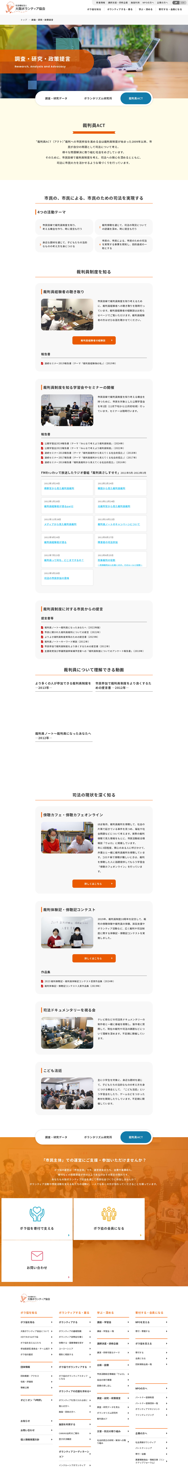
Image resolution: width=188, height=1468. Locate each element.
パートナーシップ (143, 1409)
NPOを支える (142, 1283)
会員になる (140, 1319)
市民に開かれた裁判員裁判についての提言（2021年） (73, 632)
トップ (24, 19)
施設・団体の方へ (67, 1372)
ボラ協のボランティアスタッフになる (73, 1338)
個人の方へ (64, 1367)
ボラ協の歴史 (27, 1315)
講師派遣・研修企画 (118, 2)
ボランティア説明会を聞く (71, 1297)
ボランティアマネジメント (147, 1370)
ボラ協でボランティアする (73, 1327)
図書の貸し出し (104, 1346)
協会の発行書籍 (104, 1340)
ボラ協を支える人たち (31, 1303)
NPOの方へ (148, 2)
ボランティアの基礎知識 (70, 1292)
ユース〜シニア (66, 1309)
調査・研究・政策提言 (109, 1359)
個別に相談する (66, 1315)
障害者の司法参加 (108, 542)
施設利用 (135, 2)
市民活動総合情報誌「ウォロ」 (111, 1334)
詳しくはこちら (93, 884)
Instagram (157, 1455)
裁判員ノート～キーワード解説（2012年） (67, 641)
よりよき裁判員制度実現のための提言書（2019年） (72, 637)
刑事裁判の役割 (106, 560)
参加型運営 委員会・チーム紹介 (35, 1309)
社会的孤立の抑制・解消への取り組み (111, 1402)
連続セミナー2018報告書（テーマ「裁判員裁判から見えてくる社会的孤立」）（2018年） (91, 452)
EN (182, 2)
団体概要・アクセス (30, 1336)
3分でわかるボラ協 (29, 1297)
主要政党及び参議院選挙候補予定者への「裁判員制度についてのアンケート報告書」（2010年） (95, 651)
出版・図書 (103, 1326)
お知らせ (25, 1381)
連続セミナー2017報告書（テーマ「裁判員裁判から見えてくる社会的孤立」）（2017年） (91, 457)
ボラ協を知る (94, 9)
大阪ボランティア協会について (35, 1292)
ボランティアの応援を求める (74, 1352)
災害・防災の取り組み (109, 1392)
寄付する (139, 1313)
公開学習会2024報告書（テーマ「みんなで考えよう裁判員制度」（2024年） (85, 443)
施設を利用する (67, 1385)
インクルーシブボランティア (72, 1426)
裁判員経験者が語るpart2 (58, 506)
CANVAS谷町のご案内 (69, 1394)
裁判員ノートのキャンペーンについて (119, 524)
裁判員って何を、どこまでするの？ (64, 560)
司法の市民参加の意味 (56, 578)
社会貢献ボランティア (145, 1403)
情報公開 (25, 1348)
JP (175, 2)
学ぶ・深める (146, 9)
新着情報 (100, 2)
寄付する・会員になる (170, 9)
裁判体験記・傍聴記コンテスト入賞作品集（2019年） (73, 986)
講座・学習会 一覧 (105, 1292)
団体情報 (25, 1327)
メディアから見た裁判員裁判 (60, 524)
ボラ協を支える (143, 1304)
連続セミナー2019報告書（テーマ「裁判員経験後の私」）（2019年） (81, 363)
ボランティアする (68, 1283)
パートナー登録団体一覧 (146, 1364)
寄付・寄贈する (142, 1292)
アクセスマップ (100, 1445)
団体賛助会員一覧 (143, 1325)
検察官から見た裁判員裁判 (59, 488)
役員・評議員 (27, 1342)
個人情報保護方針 (30, 1400)
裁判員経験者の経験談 (93, 340)
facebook (157, 1448)
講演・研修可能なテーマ (108, 1313)
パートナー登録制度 (144, 1358)
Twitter (157, 1441)
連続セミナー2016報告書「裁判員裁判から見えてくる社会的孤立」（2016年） (86, 462)
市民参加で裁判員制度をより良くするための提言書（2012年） (78, 646)
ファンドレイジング (144, 1375)
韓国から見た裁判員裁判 (111, 488)
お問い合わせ (28, 1391)
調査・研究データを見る (108, 1368)
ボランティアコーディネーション (74, 1415)
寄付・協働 (140, 1414)
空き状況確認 (65, 1400)
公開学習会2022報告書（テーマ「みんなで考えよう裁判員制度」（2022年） (85, 448)
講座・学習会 (104, 1283)
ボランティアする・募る (120, 9)
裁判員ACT (102, 1379)
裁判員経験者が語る (55, 542)
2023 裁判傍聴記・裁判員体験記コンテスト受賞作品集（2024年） (80, 981)
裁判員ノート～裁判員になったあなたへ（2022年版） (73, 627)
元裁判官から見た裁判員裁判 (114, 506)
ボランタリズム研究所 (98, 98)
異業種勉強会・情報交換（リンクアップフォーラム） (149, 1422)
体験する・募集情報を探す (71, 1303)
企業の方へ (162, 2)
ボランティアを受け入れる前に (73, 1361)
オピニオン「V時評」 (32, 1361)
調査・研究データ (56, 98)
